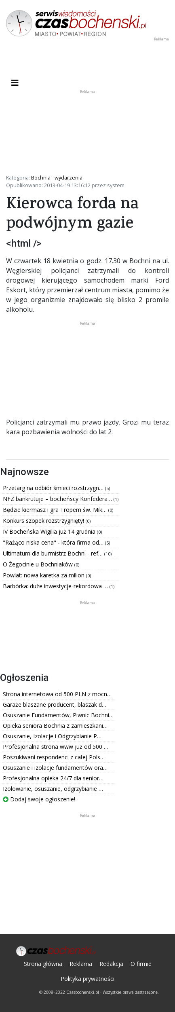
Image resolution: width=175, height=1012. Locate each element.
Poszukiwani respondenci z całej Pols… (54, 757)
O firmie (141, 964)
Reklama (81, 964)
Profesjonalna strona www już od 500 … (55, 746)
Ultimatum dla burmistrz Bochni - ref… (53, 553)
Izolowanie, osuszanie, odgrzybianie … (53, 788)
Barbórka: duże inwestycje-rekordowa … (56, 586)
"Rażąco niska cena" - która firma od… (54, 542)
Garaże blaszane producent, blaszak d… (54, 704)
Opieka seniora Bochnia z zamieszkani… (55, 725)
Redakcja (111, 964)
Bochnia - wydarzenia (56, 177)
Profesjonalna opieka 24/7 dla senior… (53, 778)
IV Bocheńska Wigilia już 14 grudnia (50, 531)
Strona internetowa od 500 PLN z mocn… (57, 694)
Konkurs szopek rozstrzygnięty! (44, 520)
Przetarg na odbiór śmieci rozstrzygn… (54, 488)
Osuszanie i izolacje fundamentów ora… (55, 767)
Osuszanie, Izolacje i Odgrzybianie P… (52, 736)
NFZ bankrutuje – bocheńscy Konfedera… (58, 499)
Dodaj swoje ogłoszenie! (39, 799)
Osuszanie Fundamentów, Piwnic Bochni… (58, 715)
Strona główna (43, 964)
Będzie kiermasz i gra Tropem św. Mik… (55, 509)
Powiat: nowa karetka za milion (44, 575)
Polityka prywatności (87, 978)
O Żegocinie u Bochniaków (38, 564)
